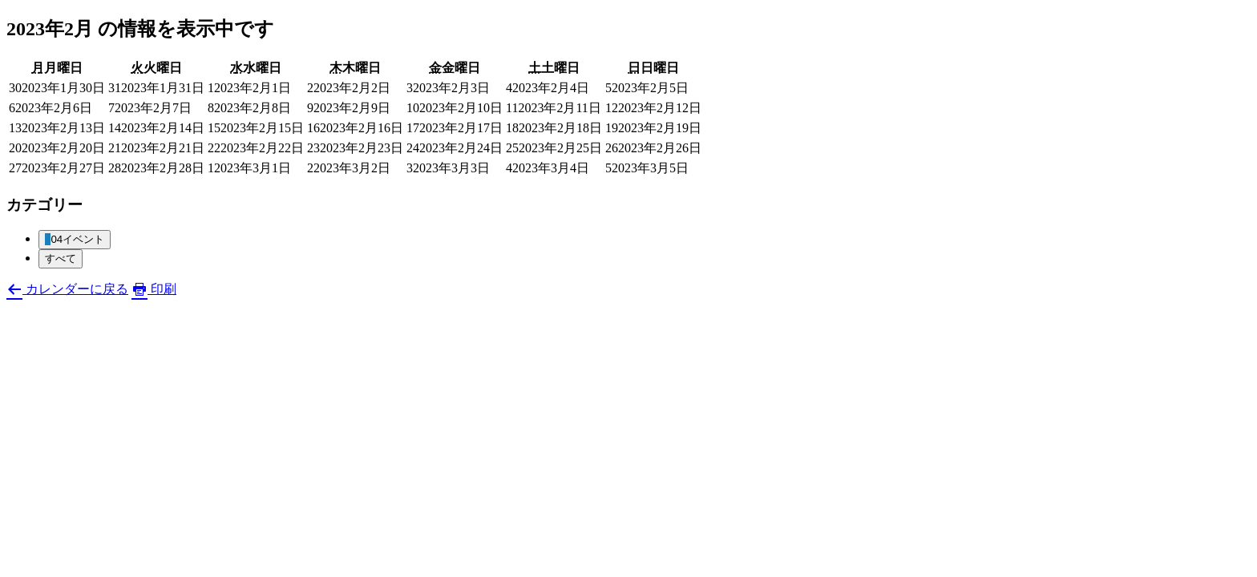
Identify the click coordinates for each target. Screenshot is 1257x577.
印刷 (153, 289)
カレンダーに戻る (67, 289)
